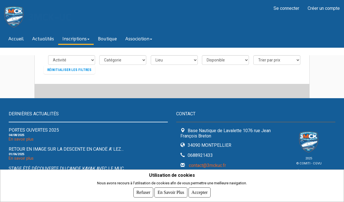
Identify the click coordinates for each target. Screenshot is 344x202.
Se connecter (286, 8)
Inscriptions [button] (75, 39)
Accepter (200, 192)
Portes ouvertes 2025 (34, 130)
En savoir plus (21, 139)
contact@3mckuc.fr (207, 165)
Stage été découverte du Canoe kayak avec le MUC (66, 168)
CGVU (317, 163)
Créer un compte (324, 8)
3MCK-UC (49, 17)
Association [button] (138, 39)
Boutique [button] (107, 39)
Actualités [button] (43, 39)
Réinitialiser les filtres (69, 70)
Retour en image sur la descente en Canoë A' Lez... (66, 149)
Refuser (143, 192)
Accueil (16, 39)
